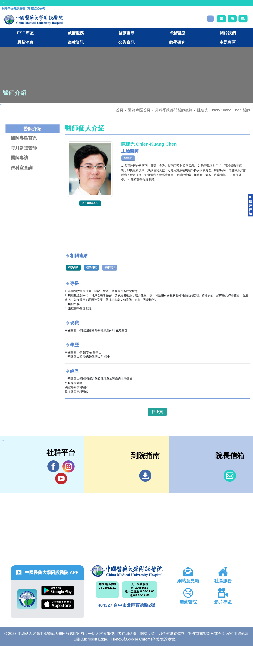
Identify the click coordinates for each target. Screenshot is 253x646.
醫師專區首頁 (24, 137)
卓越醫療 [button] (177, 33)
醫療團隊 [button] (126, 33)
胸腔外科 (128, 158)
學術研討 (110, 267)
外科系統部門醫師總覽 (173, 110)
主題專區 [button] (228, 42)
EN (243, 19)
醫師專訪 (19, 157)
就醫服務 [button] (76, 33)
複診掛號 (91, 267)
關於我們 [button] (228, 33)
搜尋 (210, 18)
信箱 (230, 476)
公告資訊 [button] (126, 42)
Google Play (57, 590)
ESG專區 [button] (25, 33)
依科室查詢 (22, 167)
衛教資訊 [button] (76, 42)
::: (4, 3)
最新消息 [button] (25, 42)
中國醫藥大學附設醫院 (126, 571)
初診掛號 (73, 267)
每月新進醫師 (24, 147)
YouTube (61, 478)
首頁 (119, 110)
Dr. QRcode (90, 203)
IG (68, 466)
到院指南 (145, 476)
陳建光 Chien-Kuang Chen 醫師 (223, 110)
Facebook (53, 466)
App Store (57, 604)
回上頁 (157, 412)
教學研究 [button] (177, 42)
